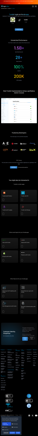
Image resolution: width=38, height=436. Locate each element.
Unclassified (5, 429)
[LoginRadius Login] (33, 6)
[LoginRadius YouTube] (36, 415)
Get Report (31, 1)
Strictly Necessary (5, 424)
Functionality (15, 427)
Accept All (12, 432)
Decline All (6, 432)
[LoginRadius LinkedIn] (29, 415)
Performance (15, 423)
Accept (18, 432)
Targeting (5, 427)
